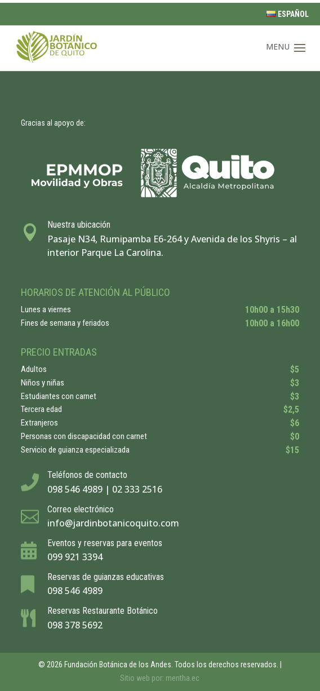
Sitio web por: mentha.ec (159, 678)
